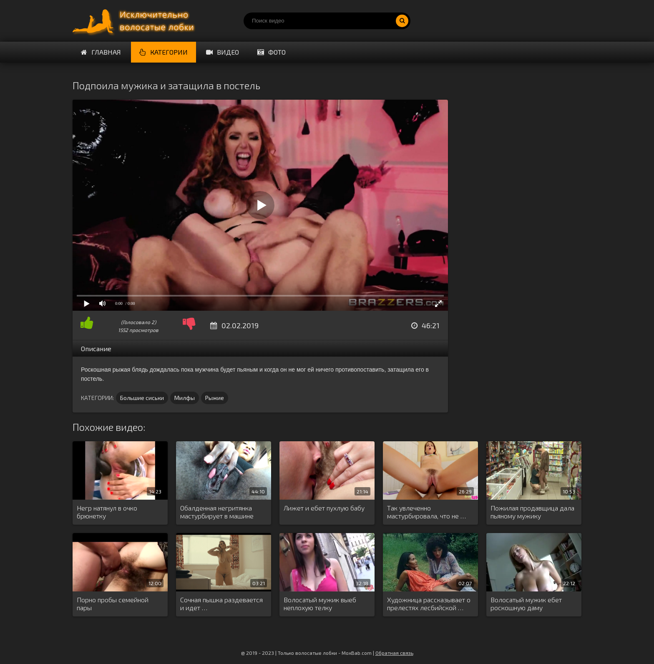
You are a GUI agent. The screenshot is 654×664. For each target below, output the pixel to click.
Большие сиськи (142, 397)
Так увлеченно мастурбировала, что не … (426, 512)
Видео (222, 52)
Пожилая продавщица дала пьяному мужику (532, 512)
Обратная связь (394, 653)
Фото (271, 52)
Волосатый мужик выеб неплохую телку (320, 603)
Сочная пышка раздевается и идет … (221, 603)
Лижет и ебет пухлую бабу (324, 508)
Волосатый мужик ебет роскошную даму (526, 603)
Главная (101, 52)
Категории (163, 52)
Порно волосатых (135, 21)
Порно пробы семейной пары (112, 603)
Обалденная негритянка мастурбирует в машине (217, 512)
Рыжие (214, 397)
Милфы (184, 397)
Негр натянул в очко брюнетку (107, 512)
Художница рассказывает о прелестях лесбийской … (428, 603)
